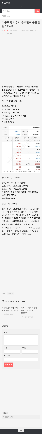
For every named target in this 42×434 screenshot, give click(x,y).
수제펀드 (10, 293)
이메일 (24, 348)
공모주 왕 (5, 3)
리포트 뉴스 (6, 16)
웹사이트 (7, 355)
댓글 (6, 332)
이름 (5, 348)
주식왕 (6, 30)
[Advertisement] (21, 60)
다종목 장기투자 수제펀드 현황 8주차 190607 (29, 310)
